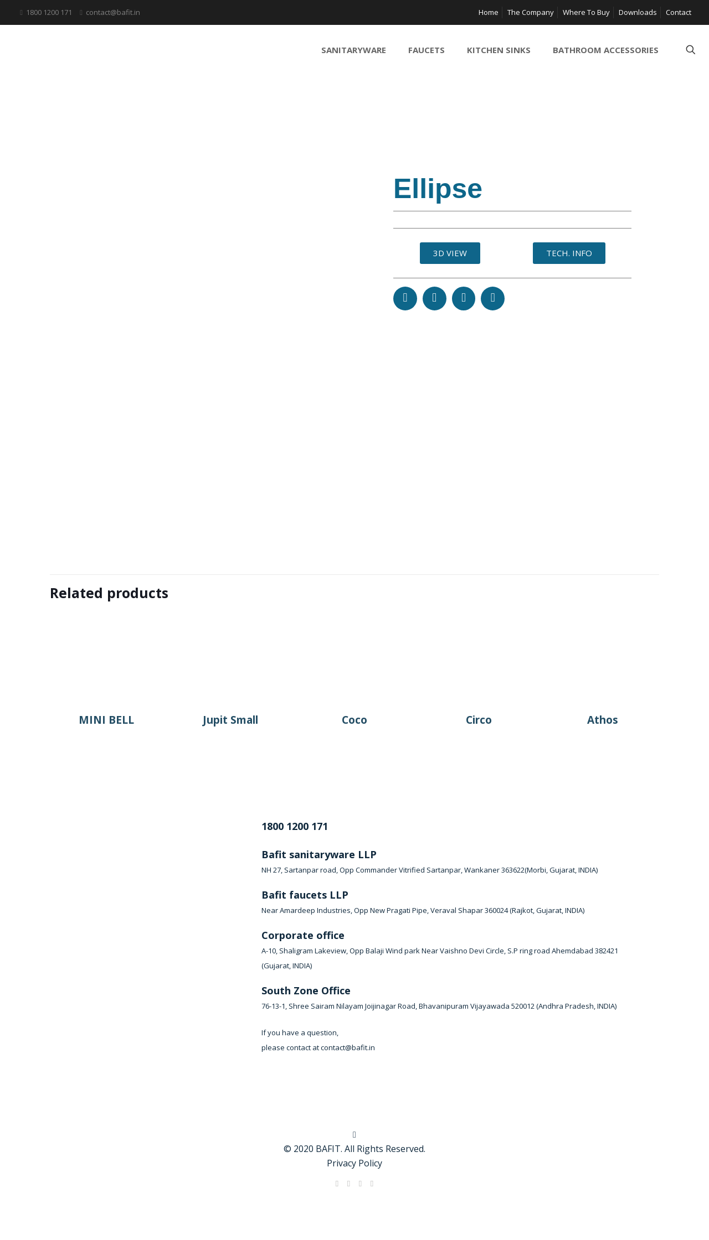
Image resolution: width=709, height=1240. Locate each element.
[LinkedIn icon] (360, 1183)
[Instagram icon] (372, 1183)
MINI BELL (106, 720)
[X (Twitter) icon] (349, 1183)
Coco (354, 720)
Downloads (638, 12)
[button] (405, 298)
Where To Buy (586, 12)
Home (489, 12)
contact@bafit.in (348, 1047)
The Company (530, 12)
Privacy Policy (354, 1163)
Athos (602, 720)
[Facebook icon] (337, 1183)
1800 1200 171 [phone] (49, 12)
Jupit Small (230, 720)
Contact (678, 12)
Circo (479, 720)
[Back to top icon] (354, 1134)
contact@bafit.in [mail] (113, 12)
